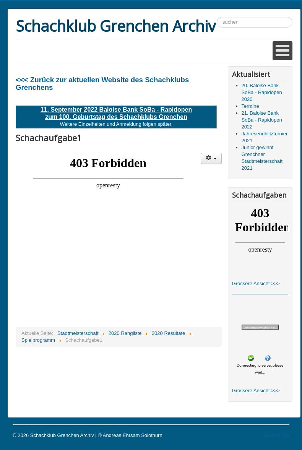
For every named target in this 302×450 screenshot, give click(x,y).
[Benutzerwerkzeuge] (211, 158)
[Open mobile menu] (282, 50)
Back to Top (276, 435)
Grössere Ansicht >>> (256, 283)
